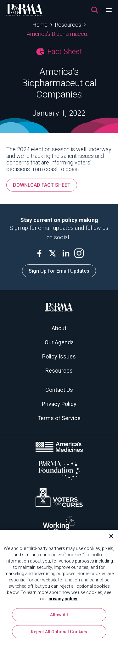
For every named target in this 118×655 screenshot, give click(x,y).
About (59, 328)
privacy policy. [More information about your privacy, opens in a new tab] (63, 600)
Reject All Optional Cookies (59, 633)
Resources (68, 24)
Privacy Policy (59, 404)
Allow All (59, 616)
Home (40, 24)
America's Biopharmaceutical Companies (59, 34)
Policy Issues (59, 356)
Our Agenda (59, 342)
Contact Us (59, 389)
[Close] (108, 538)
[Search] (94, 10)
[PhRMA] (24, 10)
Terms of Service (59, 418)
